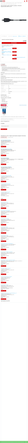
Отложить (20, 36)
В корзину (14, 48)
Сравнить (24, 36)
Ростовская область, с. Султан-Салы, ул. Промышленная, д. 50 (7, 49)
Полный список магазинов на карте (19, 57)
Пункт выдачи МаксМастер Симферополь (6, 166)
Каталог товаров (1, 1)
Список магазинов (10, 137)
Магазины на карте (3, 137)
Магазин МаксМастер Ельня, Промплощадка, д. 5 (7, 243)
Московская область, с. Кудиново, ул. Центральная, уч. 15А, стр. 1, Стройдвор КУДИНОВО (7, 52)
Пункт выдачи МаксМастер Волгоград (5, 183)
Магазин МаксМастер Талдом (4, 235)
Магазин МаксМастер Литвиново (5, 218)
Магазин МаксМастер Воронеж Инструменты (6, 276)
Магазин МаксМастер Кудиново (5, 157)
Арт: (2, 36)
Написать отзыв (15, 36)
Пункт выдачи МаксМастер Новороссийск (6, 175)
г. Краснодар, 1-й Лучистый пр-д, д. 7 (6, 46)
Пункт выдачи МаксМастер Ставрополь (6, 268)
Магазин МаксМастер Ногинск (4, 202)
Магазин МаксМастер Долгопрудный (5, 210)
